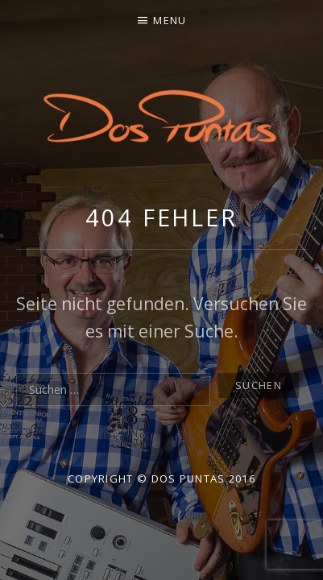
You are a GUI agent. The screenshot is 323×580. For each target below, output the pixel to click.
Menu (169, 20)
